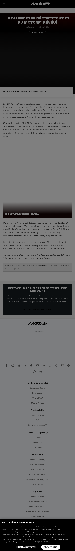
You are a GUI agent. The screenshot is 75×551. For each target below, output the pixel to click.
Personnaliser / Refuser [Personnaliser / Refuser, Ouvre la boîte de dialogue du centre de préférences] (26, 547)
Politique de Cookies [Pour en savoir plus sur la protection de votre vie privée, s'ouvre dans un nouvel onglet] (41, 542)
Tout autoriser (50, 547)
